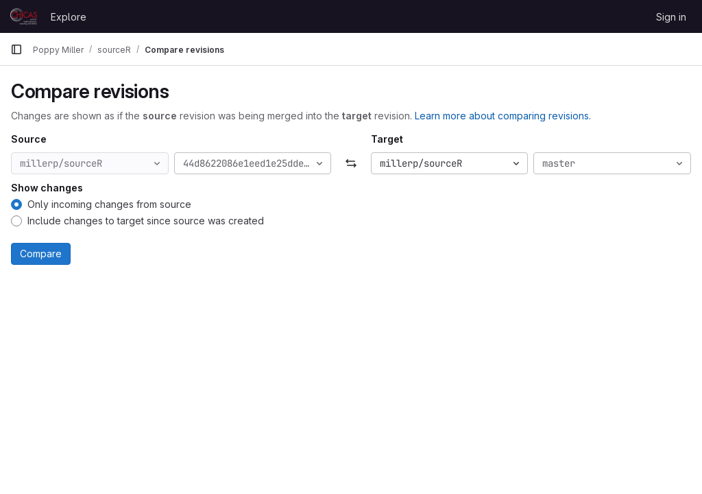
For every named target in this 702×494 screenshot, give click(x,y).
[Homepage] (24, 16)
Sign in (671, 17)
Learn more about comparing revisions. (503, 115)
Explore (68, 17)
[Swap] (351, 163)
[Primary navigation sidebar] (16, 49)
